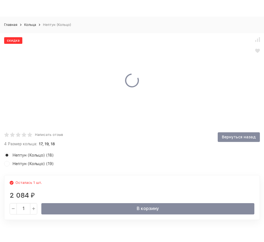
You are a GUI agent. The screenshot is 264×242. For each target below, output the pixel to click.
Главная (10, 25)
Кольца (30, 25)
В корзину (148, 208)
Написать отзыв (49, 135)
